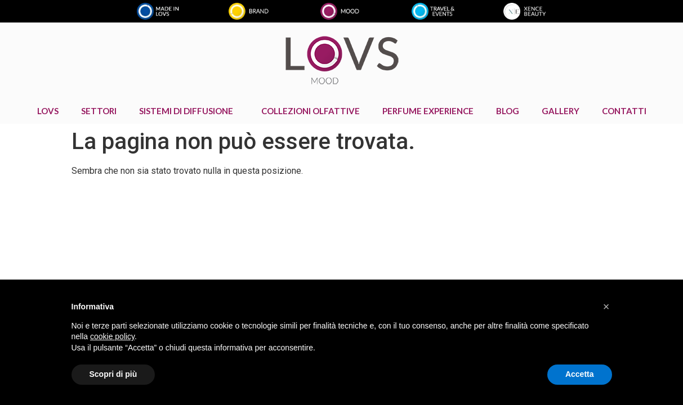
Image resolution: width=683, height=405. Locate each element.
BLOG (507, 111)
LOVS (48, 111)
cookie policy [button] (112, 336)
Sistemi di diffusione (189, 110)
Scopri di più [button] (113, 374)
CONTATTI (624, 111)
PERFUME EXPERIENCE (428, 111)
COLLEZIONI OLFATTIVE (310, 111)
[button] (606, 307)
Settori (99, 111)
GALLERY (560, 111)
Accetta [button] (579, 374)
